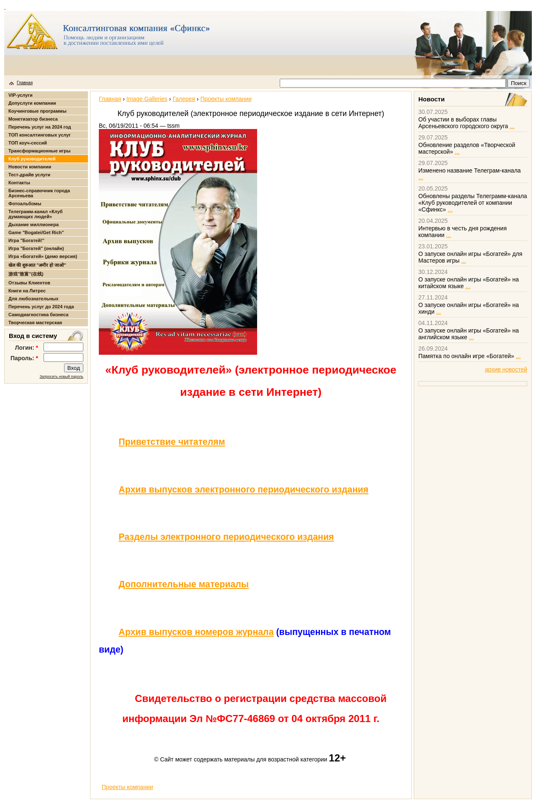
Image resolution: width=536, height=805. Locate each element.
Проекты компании (226, 98)
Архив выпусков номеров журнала (196, 632)
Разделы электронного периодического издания (226, 537)
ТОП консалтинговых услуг (39, 134)
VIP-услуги (20, 95)
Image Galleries (147, 98)
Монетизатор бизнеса (33, 118)
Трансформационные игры (39, 150)
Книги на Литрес (27, 290)
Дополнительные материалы (184, 584)
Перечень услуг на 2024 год (39, 126)
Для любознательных (33, 298)
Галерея (184, 98)
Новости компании (29, 166)
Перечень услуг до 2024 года (41, 306)
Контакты (19, 182)
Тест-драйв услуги (29, 174)
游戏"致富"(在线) (26, 273)
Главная (25, 82)
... (512, 126)
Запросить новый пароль (61, 376)
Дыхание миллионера (33, 224)
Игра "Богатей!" (26, 240)
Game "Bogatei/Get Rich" (36, 232)
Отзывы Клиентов (29, 282)
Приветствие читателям (172, 442)
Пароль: (24, 358)
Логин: (26, 347)
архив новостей (506, 369)
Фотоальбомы (24, 203)
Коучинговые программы (37, 111)
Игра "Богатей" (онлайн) (36, 248)
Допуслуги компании (32, 103)
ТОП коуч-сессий (27, 142)
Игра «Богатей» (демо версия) (42, 256)
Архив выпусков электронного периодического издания (243, 490)
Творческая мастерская (35, 322)
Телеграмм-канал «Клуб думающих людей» (35, 214)
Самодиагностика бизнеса (38, 314)
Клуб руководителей (31, 158)
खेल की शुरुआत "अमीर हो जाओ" (37, 265)
